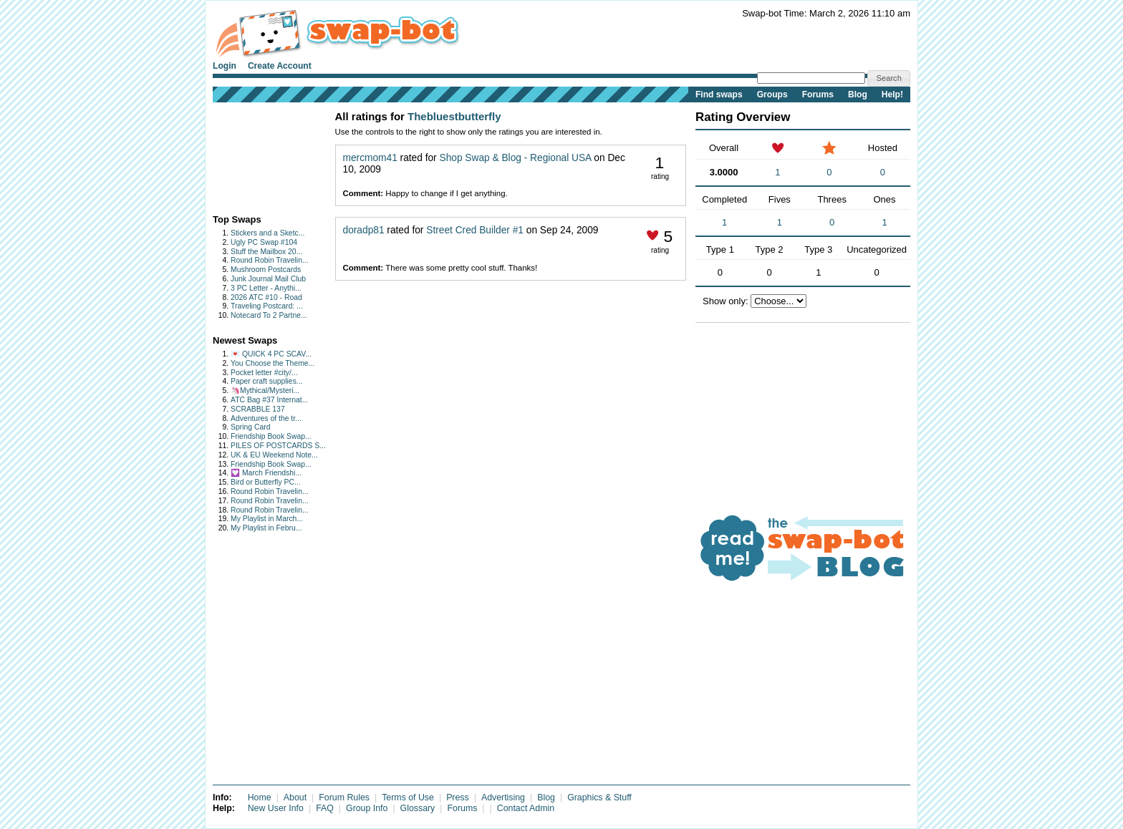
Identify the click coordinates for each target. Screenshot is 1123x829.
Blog (857, 94)
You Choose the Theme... (272, 363)
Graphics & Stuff (599, 797)
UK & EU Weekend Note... (274, 455)
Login (224, 66)
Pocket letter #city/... (264, 373)
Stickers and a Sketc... (267, 233)
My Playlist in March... (267, 519)
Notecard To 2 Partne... (269, 315)
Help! (892, 94)
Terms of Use (408, 797)
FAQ (325, 808)
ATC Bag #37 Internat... (269, 400)
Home (259, 797)
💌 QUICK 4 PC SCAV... (271, 354)
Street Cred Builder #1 (475, 230)
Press (457, 797)
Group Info (366, 808)
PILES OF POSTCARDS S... (278, 446)
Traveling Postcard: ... (267, 306)
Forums (818, 94)
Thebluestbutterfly (454, 116)
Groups (772, 94)
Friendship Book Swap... (271, 436)
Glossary (417, 808)
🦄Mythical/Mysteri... (265, 390)
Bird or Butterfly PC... (266, 482)
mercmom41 (370, 157)
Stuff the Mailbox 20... (266, 252)
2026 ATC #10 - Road (266, 297)
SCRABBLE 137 (258, 409)
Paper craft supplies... (267, 381)
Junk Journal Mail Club (268, 279)
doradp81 (364, 230)
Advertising (503, 797)
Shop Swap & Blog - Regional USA (516, 157)
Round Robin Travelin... (270, 260)
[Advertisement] (257, 155)
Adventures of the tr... (266, 418)
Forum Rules (344, 797)
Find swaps (719, 94)
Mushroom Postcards (266, 269)
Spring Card (250, 427)
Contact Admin (525, 808)
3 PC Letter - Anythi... (266, 288)
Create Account (280, 66)
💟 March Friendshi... (266, 473)
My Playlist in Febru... (266, 528)
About (295, 797)
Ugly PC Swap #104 (264, 242)
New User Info (276, 808)
